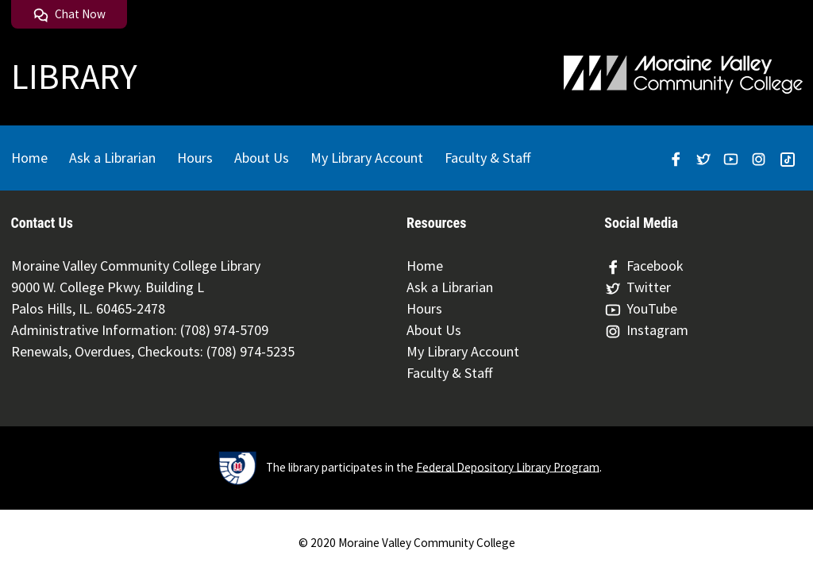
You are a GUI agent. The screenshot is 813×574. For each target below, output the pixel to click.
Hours (195, 157)
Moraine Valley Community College (426, 542)
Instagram (646, 330)
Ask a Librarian (112, 157)
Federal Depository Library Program (507, 466)
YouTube (640, 308)
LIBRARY (74, 76)
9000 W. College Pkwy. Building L (107, 287)
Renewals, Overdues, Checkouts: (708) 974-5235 (153, 351)
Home (29, 157)
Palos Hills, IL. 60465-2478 (88, 308)
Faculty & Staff (487, 157)
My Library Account (366, 157)
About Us (261, 157)
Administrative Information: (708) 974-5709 (139, 330)
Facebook (644, 265)
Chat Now (69, 13)
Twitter (637, 287)
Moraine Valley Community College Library (135, 265)
